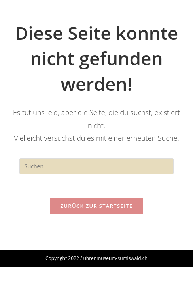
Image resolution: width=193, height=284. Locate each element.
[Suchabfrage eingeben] (96, 166)
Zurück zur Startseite (97, 205)
